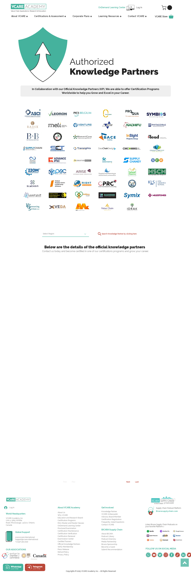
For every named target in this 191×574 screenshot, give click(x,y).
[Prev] (73, 482)
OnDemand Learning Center (69, 526)
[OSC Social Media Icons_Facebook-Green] (171, 554)
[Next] (128, 482)
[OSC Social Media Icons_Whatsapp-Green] (148, 554)
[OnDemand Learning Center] (112, 7)
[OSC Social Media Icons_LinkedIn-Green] (183, 554)
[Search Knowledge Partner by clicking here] (116, 234)
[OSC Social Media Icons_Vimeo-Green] (159, 554)
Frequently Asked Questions (112, 522)
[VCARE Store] (166, 16)
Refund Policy (63, 552)
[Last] (137, 482)
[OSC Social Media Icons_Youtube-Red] (154, 554)
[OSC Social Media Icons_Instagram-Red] (165, 554)
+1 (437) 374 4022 (21, 542)
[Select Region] (65, 234)
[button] (167, 7)
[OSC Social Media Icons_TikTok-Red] (177, 554)
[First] (65, 482)
